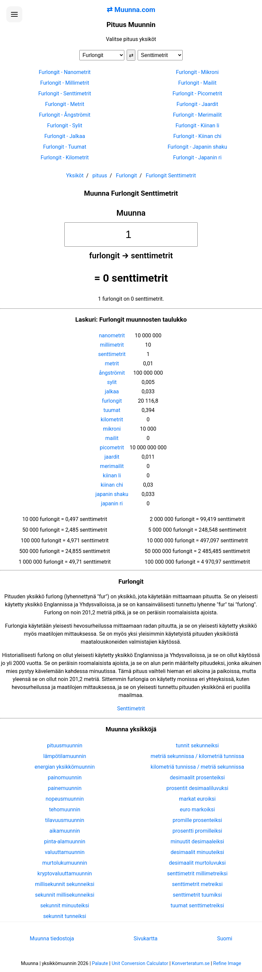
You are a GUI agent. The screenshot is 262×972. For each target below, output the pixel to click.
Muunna (131, 213)
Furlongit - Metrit (64, 104)
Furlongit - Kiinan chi (197, 136)
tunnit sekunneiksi (197, 745)
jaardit (111, 457)
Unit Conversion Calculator (140, 963)
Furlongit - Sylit (64, 125)
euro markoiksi (197, 809)
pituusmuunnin (64, 745)
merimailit (112, 466)
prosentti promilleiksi (197, 831)
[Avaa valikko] (14, 14)
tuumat (111, 410)
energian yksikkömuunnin (65, 767)
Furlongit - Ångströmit (65, 115)
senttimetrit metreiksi (197, 884)
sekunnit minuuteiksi (64, 905)
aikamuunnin (64, 831)
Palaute (100, 963)
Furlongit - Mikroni (197, 72)
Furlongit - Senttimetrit (64, 93)
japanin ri (112, 503)
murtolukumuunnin (64, 863)
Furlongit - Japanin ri (197, 157)
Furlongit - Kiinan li (197, 125)
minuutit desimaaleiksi (197, 841)
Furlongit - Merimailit (197, 115)
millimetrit (112, 345)
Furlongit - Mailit (197, 83)
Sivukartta (146, 938)
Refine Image (227, 963)
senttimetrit (111, 354)
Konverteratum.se (191, 963)
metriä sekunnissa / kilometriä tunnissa (197, 756)
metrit (112, 363)
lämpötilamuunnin (64, 756)
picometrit (112, 447)
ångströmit (112, 373)
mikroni (112, 429)
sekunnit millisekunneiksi (64, 895)
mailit (112, 438)
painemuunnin (65, 788)
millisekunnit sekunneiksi (64, 884)
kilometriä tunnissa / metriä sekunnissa (197, 767)
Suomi (224, 938)
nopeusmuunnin (65, 799)
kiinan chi (112, 485)
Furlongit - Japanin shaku (197, 147)
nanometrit (112, 335)
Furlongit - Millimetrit (64, 83)
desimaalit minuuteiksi (197, 852)
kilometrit (112, 419)
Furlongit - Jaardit (197, 104)
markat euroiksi (197, 799)
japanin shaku (111, 494)
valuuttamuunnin (64, 852)
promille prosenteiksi (197, 820)
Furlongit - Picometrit (197, 93)
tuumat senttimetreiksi (197, 905)
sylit (112, 382)
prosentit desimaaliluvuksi (197, 788)
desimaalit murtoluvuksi (197, 863)
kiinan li (112, 475)
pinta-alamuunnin (64, 841)
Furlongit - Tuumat (64, 147)
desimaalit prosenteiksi (197, 777)
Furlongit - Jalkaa (64, 136)
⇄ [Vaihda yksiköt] (131, 55)
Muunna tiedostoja (52, 938)
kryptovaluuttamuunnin (64, 873)
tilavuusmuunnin (64, 820)
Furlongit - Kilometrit (65, 157)
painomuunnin (65, 777)
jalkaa (112, 391)
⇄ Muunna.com (131, 10)
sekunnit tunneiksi (64, 916)
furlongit (112, 401)
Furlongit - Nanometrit (65, 72)
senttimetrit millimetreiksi (197, 873)
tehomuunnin (64, 809)
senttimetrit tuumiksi (197, 895)
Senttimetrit (131, 708)
